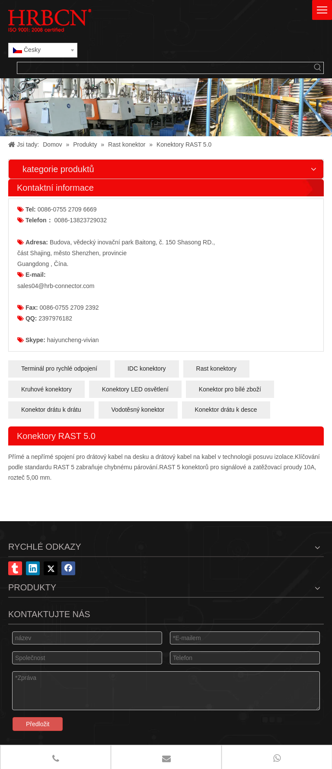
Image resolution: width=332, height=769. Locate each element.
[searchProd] (164, 68)
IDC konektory (147, 368)
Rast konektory (216, 368)
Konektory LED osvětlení (135, 389)
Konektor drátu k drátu (51, 409)
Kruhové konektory (46, 389)
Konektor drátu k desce (226, 409)
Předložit (37, 724)
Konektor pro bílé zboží (230, 389)
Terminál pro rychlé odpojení (59, 368)
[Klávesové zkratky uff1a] (317, 68)
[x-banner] (166, 107)
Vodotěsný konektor (138, 409)
